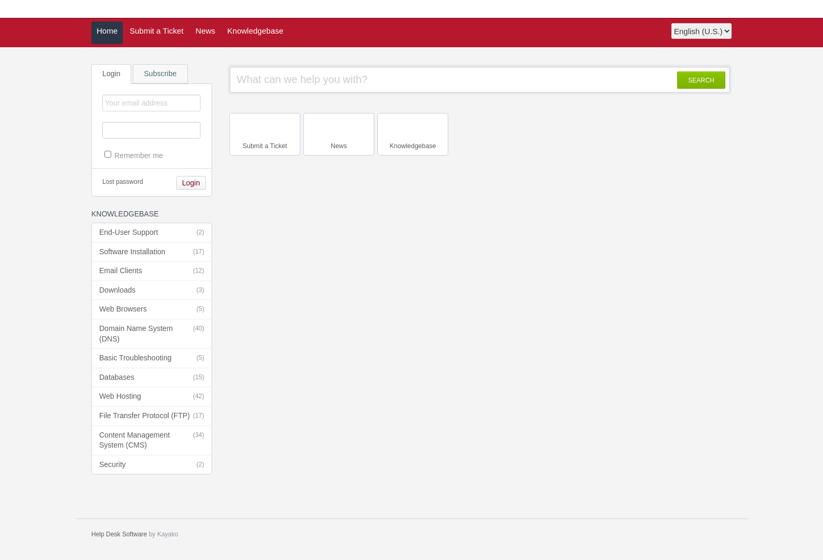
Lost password (122, 181)
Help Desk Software (119, 534)
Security (151, 465)
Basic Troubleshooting (151, 358)
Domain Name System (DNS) (151, 333)
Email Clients (151, 271)
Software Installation (151, 252)
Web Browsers (151, 309)
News (206, 30)
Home (107, 30)
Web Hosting (151, 396)
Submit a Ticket (157, 30)
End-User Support (151, 232)
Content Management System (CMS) (151, 440)
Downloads (151, 290)
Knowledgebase (255, 30)
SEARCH (701, 80)
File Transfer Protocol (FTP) (151, 416)
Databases (151, 377)
